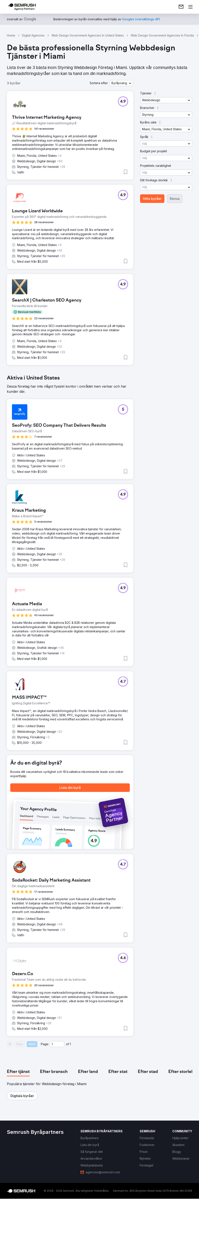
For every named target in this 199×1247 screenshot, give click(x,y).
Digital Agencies (33, 35)
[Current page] (57, 1044)
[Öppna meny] (190, 7)
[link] (181, 7)
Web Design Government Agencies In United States (87, 35)
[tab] (18, 1072)
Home (11, 35)
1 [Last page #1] (70, 1044)
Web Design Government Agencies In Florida (162, 35)
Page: (45, 1044)
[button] (121, 83)
